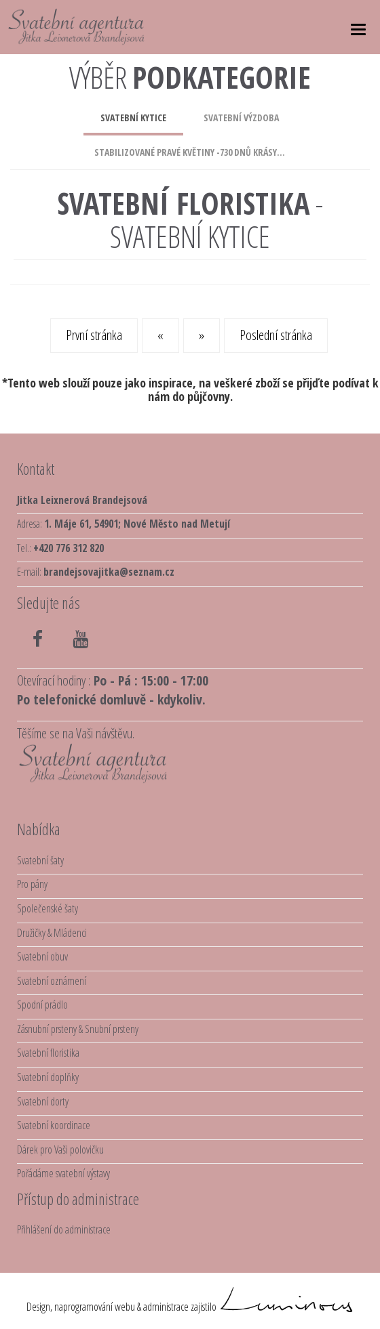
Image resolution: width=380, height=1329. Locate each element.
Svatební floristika (48, 1052)
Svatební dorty (43, 1101)
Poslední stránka (276, 335)
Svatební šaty (40, 860)
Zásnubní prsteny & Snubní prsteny (77, 1028)
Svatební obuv (42, 956)
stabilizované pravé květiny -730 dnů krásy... (189, 152)
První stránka (94, 335)
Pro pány (32, 884)
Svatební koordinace (53, 1125)
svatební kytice (133, 117)
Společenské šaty (47, 908)
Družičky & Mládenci (52, 932)
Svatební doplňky (48, 1077)
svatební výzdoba (241, 117)
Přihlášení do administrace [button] (64, 1229)
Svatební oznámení (51, 980)
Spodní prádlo (42, 1004)
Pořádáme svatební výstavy (63, 1173)
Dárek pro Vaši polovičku (60, 1149)
